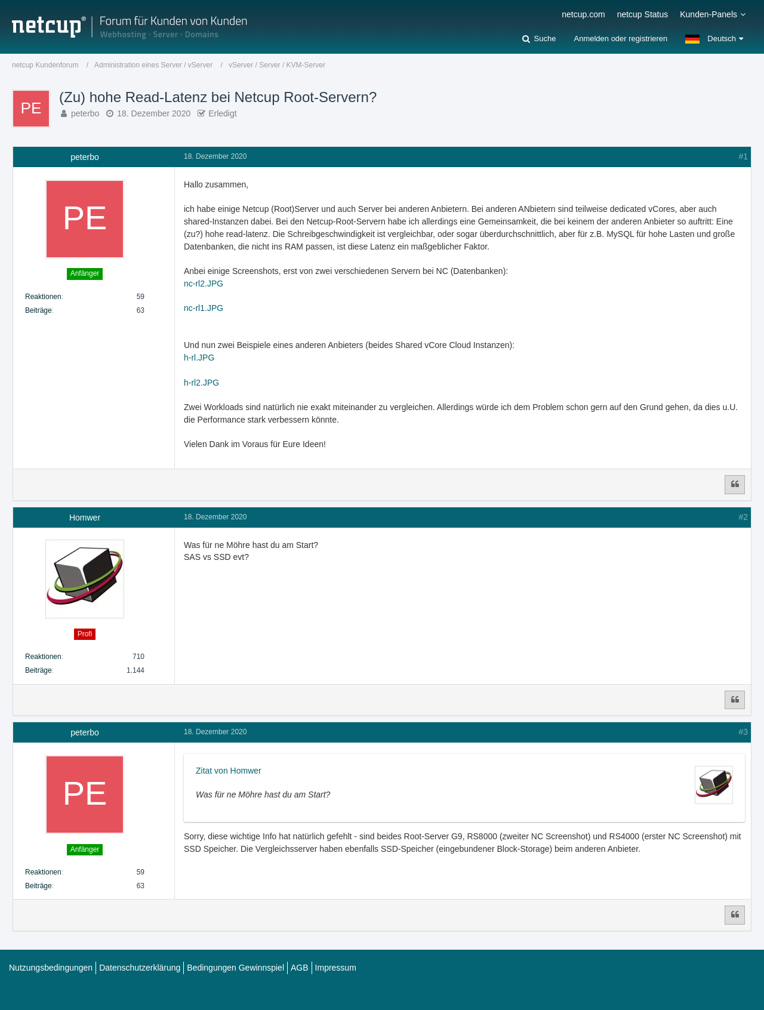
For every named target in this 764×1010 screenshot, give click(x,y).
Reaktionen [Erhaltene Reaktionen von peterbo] (43, 296)
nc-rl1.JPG (203, 308)
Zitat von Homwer (228, 770)
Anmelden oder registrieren (620, 38)
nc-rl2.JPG (203, 283)
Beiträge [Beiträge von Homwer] (38, 670)
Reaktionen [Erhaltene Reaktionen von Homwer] (43, 656)
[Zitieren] (735, 484)
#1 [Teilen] (743, 156)
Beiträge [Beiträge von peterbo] (38, 310)
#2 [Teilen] (743, 517)
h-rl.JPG (199, 357)
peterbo (85, 113)
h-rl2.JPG (201, 382)
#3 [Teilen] (743, 732)
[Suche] (539, 39)
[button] (714, 39)
